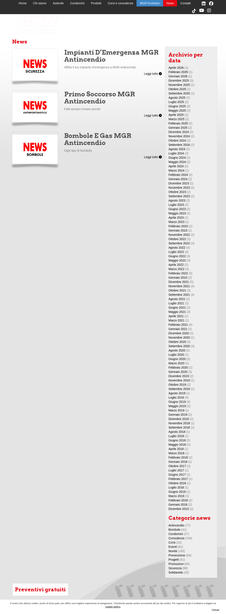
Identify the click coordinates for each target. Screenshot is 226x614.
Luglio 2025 (176, 102)
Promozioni (176, 564)
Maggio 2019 (177, 406)
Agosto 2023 (176, 200)
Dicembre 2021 (178, 282)
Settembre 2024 (179, 144)
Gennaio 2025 (177, 127)
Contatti (185, 3)
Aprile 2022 (176, 264)
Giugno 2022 (177, 256)
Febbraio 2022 (178, 273)
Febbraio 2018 (178, 457)
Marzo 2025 (176, 119)
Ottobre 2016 (177, 483)
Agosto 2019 (176, 393)
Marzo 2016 (176, 496)
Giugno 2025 (177, 106)
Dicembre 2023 (178, 183)
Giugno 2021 (177, 307)
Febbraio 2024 (178, 174)
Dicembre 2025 (178, 80)
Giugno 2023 (177, 209)
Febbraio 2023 (178, 226)
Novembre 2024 (179, 136)
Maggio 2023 (177, 213)
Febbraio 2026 (178, 72)
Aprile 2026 (176, 67)
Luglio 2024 (176, 153)
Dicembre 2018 (178, 419)
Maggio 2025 (177, 110)
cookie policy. (113, 606)
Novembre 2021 (179, 286)
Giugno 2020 (177, 359)
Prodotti (96, 3)
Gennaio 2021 (177, 329)
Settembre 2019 (179, 389)
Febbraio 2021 (178, 324)
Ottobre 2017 (177, 466)
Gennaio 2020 (177, 371)
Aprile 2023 (176, 217)
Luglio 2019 (176, 397)
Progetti (173, 559)
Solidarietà (175, 572)
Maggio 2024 (177, 162)
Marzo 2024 (176, 170)
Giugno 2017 (177, 474)
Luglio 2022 (176, 252)
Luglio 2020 (176, 354)
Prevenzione (176, 555)
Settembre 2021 (179, 294)
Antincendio (176, 525)
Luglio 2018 (176, 436)
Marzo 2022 (176, 269)
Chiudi (215, 610)
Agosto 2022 (176, 247)
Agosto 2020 (176, 350)
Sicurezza (175, 568)
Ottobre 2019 (177, 384)
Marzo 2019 (176, 410)
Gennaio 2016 (177, 504)
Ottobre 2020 (177, 342)
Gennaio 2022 (177, 277)
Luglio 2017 (176, 470)
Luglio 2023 (176, 204)
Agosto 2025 (176, 97)
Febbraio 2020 (178, 367)
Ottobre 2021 (177, 290)
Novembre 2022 (179, 234)
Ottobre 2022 (177, 239)
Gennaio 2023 (177, 230)
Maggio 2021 (177, 312)
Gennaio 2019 (177, 414)
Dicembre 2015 (178, 509)
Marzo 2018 (176, 453)
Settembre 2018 (179, 427)
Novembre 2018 (179, 423)
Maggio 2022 (177, 260)
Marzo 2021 (176, 320)
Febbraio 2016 (178, 500)
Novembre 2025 (179, 85)
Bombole (174, 529)
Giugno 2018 (177, 440)
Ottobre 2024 (177, 140)
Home (23, 3)
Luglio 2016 (176, 487)
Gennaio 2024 (177, 179)
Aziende (58, 3)
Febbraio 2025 (178, 123)
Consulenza (176, 538)
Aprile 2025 (176, 115)
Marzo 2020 (176, 363)
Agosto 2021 (176, 299)
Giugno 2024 (177, 157)
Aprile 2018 (176, 449)
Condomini (77, 3)
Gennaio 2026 (177, 76)
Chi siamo (39, 3)
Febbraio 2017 (178, 479)
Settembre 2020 (179, 346)
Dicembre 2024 (178, 132)
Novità (172, 551)
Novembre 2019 (179, 380)
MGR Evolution (150, 3)
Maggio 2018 (177, 444)
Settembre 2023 (179, 196)
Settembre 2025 (179, 93)
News (170, 3)
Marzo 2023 (176, 222)
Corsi (172, 542)
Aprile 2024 (176, 166)
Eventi (172, 546)
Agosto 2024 (176, 149)
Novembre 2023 (179, 187)
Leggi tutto (153, 73)
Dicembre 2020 (178, 333)
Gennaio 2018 (177, 461)
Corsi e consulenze (120, 3)
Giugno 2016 (177, 491)
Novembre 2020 (179, 337)
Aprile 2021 (176, 316)
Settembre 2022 (179, 243)
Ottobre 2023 (177, 192)
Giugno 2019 (177, 401)
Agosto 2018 (176, 431)
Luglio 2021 (176, 303)
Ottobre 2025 (177, 89)
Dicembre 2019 (178, 376)
